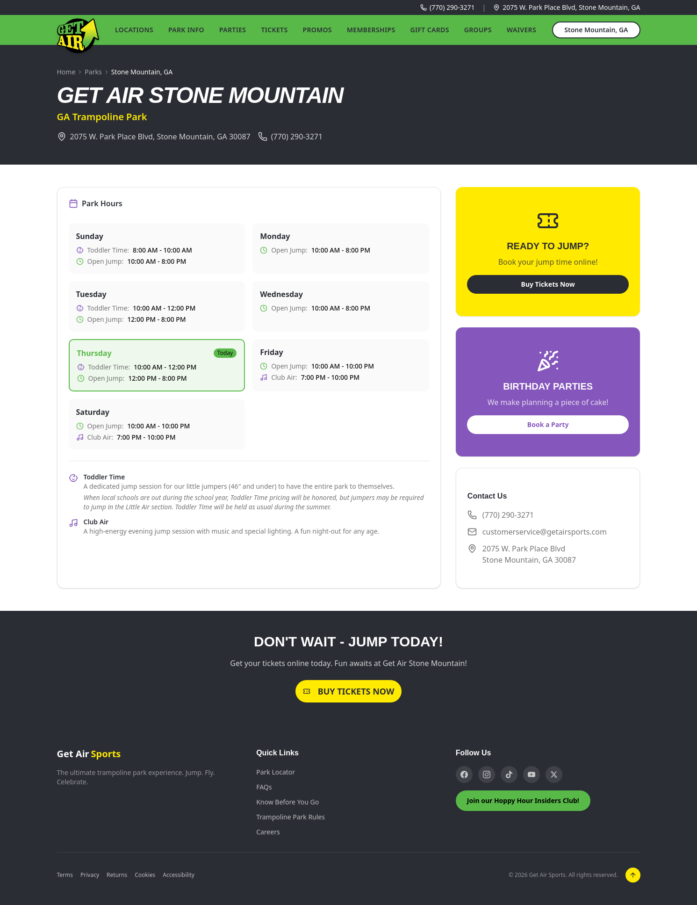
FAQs (264, 786)
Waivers (521, 29)
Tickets (274, 29)
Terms (65, 875)
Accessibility (178, 875)
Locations (134, 29)
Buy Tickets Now (548, 284)
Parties (232, 29)
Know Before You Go (287, 801)
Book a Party (548, 424)
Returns (117, 875)
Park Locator (275, 771)
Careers (268, 831)
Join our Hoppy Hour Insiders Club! (523, 800)
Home (66, 71)
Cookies (145, 875)
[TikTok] (509, 774)
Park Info (186, 29)
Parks (93, 71)
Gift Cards (429, 29)
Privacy (89, 875)
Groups (478, 29)
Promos (316, 29)
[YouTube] (531, 774)
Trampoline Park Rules (290, 816)
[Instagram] (486, 774)
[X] (554, 774)
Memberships (371, 29)
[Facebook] (464, 774)
